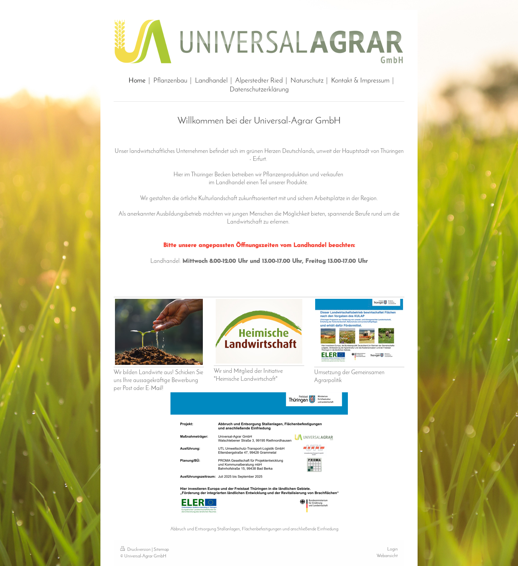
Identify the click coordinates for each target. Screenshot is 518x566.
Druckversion (136, 549)
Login (392, 549)
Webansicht (387, 555)
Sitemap (161, 549)
